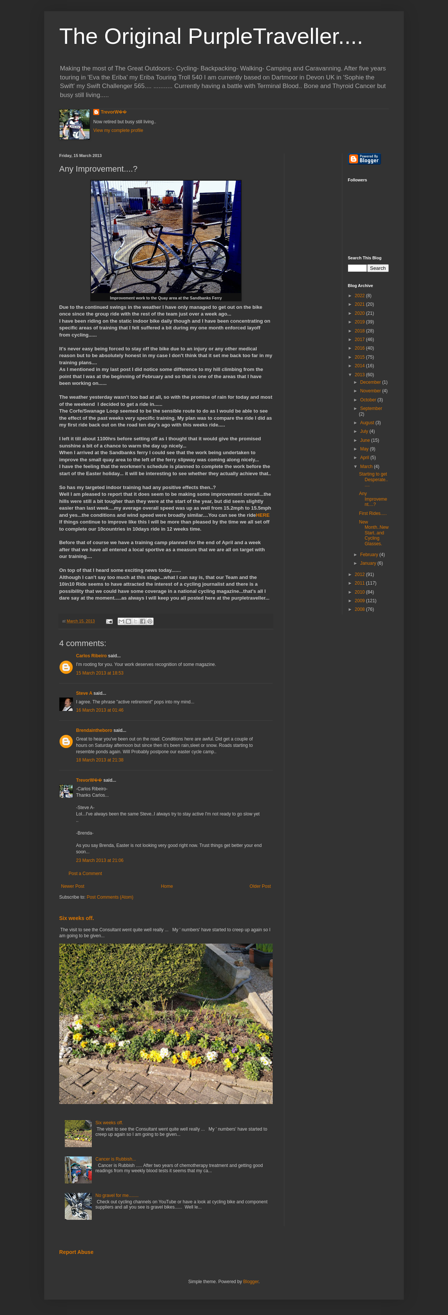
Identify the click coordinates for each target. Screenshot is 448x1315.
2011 (360, 583)
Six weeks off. (76, 918)
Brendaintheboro (94, 730)
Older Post (260, 886)
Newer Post (72, 886)
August (367, 422)
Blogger (250, 1281)
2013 (360, 374)
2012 (360, 574)
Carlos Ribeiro (91, 655)
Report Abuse (76, 1252)
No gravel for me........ (117, 1195)
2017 (360, 339)
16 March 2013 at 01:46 (100, 710)
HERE (263, 515)
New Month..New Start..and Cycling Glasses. (373, 532)
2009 (360, 600)
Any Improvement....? (373, 499)
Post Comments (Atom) (110, 897)
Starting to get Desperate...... (373, 479)
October (368, 399)
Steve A (84, 693)
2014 (360, 365)
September (371, 408)
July (364, 431)
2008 (360, 609)
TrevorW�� (114, 112)
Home (167, 886)
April (365, 457)
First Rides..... (373, 513)
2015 (360, 357)
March (367, 466)
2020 (360, 313)
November (371, 390)
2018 (360, 331)
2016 (360, 348)
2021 (360, 304)
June (365, 440)
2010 (360, 592)
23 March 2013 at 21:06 (100, 860)
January (368, 563)
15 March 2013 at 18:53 (100, 673)
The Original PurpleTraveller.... (211, 36)
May (365, 449)
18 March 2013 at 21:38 (100, 760)
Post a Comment (85, 873)
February (369, 554)
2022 (360, 295)
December (371, 382)
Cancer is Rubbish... (116, 1159)
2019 (360, 322)
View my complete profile (118, 130)
